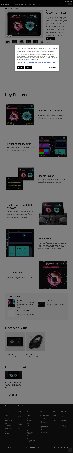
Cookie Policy (45, 62)
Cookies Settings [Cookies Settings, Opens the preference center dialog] (52, 67)
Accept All (28, 67)
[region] (37, 58)
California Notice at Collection (31, 62)
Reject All (20, 67)
